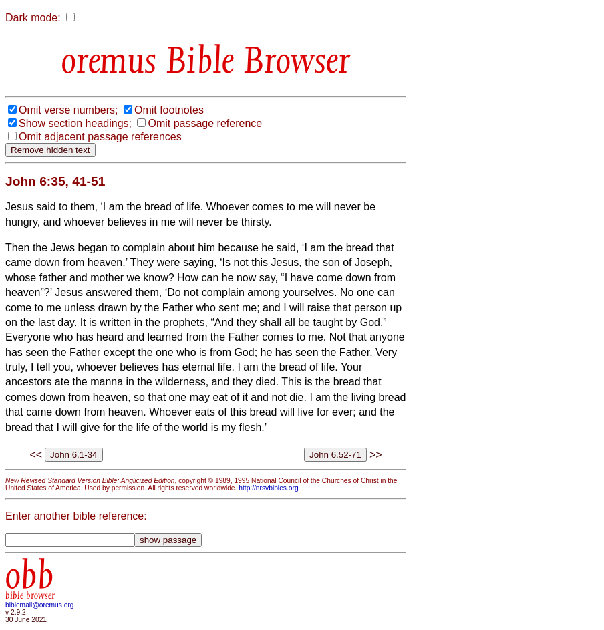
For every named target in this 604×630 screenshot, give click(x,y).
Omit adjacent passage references (100, 136)
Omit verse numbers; (68, 110)
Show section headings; (75, 123)
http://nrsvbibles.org (268, 488)
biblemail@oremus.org (39, 605)
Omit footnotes (169, 110)
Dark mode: (33, 17)
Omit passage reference (205, 123)
